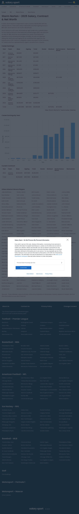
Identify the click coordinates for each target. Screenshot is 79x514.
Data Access (39, 273)
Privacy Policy (48, 273)
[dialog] (39, 257)
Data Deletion (30, 273)
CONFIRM (23, 267)
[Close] (68, 240)
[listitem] (39, 263)
